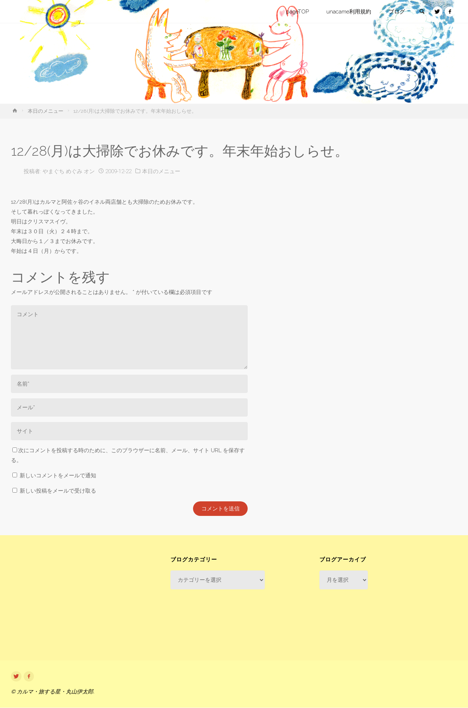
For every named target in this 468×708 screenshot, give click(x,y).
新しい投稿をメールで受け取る (58, 491)
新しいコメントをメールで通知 (58, 475)
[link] (421, 12)
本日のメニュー (45, 111)
